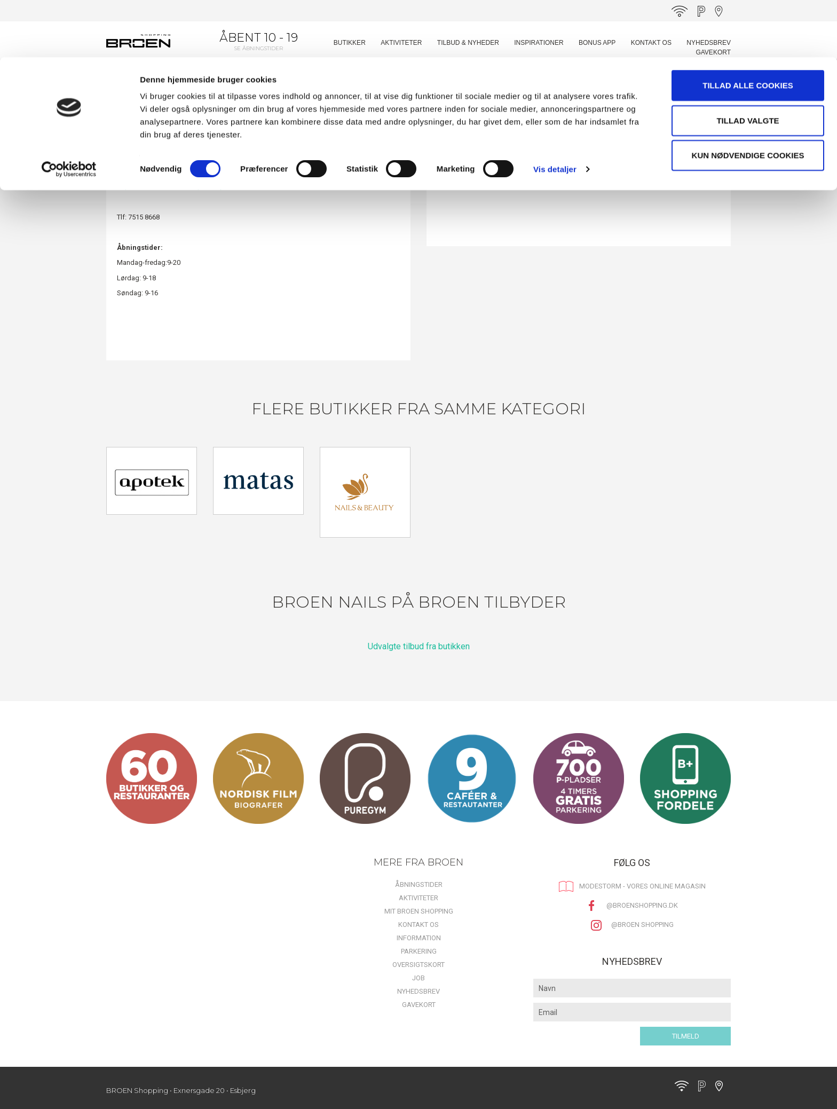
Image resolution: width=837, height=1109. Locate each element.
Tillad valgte (747, 63)
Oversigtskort (418, 965)
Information (419, 938)
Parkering (419, 951)
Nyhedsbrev (418, 991)
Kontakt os (418, 925)
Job (418, 978)
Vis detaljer (555, 111)
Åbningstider (419, 884)
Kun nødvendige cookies (748, 98)
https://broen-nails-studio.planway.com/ (179, 186)
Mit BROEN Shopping (418, 911)
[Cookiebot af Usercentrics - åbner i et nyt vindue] (69, 112)
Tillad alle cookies (747, 28)
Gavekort (419, 1005)
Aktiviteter (418, 898)
